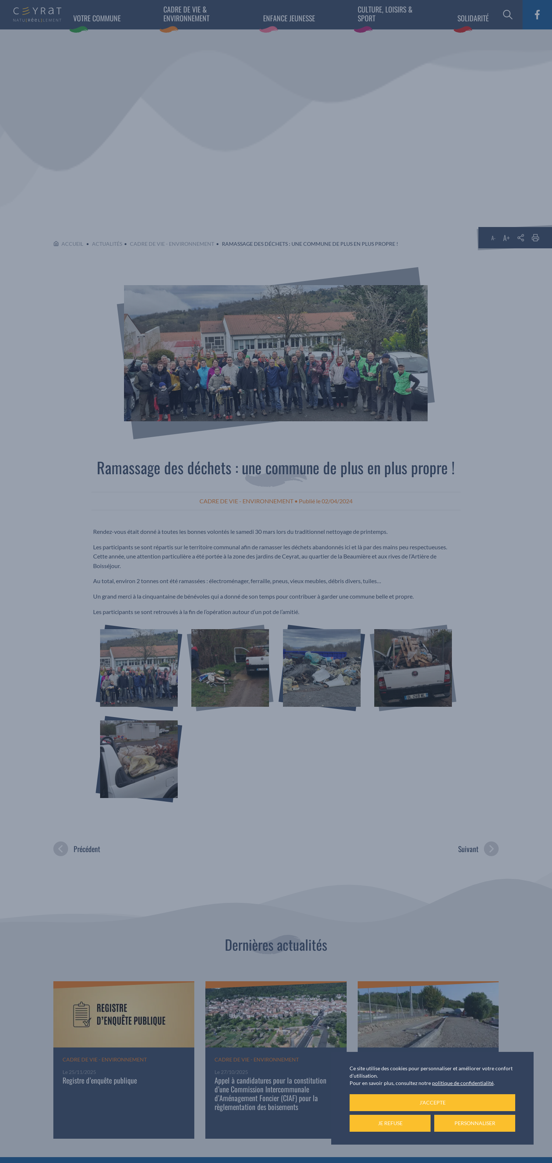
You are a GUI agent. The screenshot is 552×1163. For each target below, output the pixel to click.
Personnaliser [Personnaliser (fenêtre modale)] (474, 1123)
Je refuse (390, 1123)
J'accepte (433, 1102)
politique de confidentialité (462, 1083)
